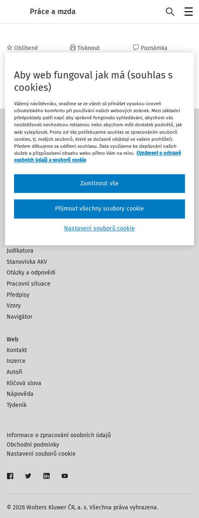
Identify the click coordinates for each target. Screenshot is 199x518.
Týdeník (16, 405)
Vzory (14, 305)
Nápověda (20, 393)
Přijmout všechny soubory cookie (99, 209)
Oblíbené (22, 48)
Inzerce (16, 360)
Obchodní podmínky (33, 444)
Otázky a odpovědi (31, 272)
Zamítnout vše (99, 183)
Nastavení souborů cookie (41, 453)
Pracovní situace (28, 283)
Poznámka (150, 48)
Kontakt (17, 350)
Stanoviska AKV (27, 261)
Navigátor (19, 316)
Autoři (14, 372)
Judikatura (20, 250)
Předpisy (18, 294)
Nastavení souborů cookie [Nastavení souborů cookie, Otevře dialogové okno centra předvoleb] (99, 228)
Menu (187, 12)
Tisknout (85, 48)
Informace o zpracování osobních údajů (59, 435)
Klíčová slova (24, 383)
